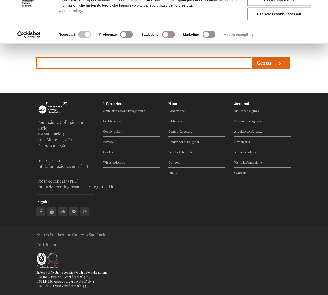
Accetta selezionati (279, 26)
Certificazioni (112, 121)
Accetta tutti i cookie (279, 12)
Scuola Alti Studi (180, 152)
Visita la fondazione (248, 162)
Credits (108, 152)
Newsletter (242, 142)
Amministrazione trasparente (124, 111)
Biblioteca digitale (246, 111)
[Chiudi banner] (321, 7)
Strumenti (241, 103)
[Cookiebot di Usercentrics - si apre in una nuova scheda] (29, 62)
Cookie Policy (70, 38)
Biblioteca (175, 121)
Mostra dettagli (236, 62)
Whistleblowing (114, 162)
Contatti (240, 172)
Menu (172, 103)
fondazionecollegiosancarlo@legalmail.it (75, 187)
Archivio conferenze (248, 131)
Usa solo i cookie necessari (279, 41)
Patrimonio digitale (247, 121)
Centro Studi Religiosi (183, 142)
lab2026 (173, 172)
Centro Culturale (180, 131)
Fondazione (176, 111)
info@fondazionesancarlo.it (62, 166)
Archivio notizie (245, 152)
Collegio (174, 162)
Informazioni (113, 103)
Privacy (108, 142)
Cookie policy (112, 131)
